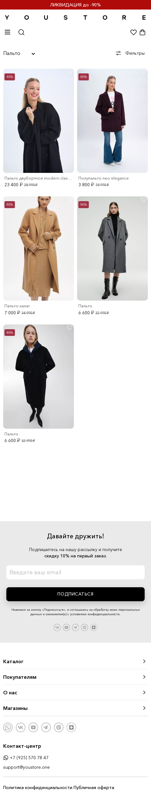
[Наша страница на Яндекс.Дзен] (93, 627)
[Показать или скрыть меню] (9, 33)
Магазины (74, 708)
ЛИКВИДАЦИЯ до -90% (75, 5)
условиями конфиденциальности (95, 614)
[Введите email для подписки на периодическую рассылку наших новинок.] (75, 572)
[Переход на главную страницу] (75, 17)
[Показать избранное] (133, 33)
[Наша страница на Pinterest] (84, 627)
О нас (74, 692)
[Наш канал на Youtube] (66, 627)
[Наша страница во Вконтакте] (57, 627)
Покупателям (74, 677)
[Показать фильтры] (132, 53)
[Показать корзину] (142, 33)
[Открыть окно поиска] (21, 33)
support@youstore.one (26, 767)
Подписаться (75, 594)
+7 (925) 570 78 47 (26, 757)
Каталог (74, 661)
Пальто (19, 53)
